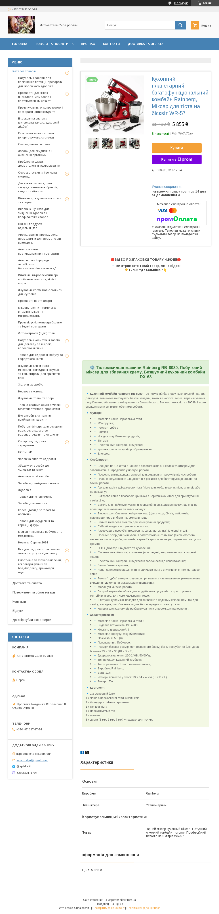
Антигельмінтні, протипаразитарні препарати (38, 251)
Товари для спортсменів (35, 496)
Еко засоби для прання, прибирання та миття (34, 417)
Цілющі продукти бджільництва (30, 226)
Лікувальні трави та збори (36, 398)
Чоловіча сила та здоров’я (37, 459)
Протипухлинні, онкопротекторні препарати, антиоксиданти (40, 109)
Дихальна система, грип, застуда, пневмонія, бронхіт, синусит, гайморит (38, 187)
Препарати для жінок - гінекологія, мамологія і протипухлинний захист (34, 97)
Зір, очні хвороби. (30, 384)
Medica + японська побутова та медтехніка (40, 533)
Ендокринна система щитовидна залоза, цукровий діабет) (38, 122)
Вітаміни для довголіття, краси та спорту (39, 200)
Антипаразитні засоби (33, 476)
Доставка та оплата (145, 44)
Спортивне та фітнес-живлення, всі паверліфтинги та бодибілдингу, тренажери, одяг (40, 566)
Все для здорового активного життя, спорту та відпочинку (39, 551)
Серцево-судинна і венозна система (37, 174)
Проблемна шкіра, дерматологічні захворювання (39, 163)
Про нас (88, 44)
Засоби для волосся (32, 503)
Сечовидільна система (34, 144)
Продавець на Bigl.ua (109, 904)
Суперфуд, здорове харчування (32, 443)
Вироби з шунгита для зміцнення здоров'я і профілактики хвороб (33, 213)
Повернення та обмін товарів (34, 592)
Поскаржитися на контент (108, 908)
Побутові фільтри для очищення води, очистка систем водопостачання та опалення (40, 430)
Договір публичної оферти (116, 55)
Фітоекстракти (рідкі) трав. (36, 333)
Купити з (176, 159)
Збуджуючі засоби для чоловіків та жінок (34, 467)
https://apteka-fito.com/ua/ (33, 753)
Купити (177, 148)
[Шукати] (180, 25)
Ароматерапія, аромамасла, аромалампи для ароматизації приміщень (40, 238)
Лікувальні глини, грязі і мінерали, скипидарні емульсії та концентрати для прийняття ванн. (39, 372)
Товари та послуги (51, 44)
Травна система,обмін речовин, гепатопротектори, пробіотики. (40, 407)
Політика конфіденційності (143, 908)
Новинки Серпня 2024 (33, 542)
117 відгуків (181, 3)
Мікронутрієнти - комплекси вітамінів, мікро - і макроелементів (37, 311)
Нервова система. (30, 391)
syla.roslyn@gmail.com (32, 760)
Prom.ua (130, 899)
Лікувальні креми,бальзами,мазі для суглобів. (40, 292)
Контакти (111, 44)
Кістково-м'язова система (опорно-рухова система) (36, 135)
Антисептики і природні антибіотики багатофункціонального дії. (37, 264)
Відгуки (77, 55)
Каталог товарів (24, 71)
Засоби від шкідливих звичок (38, 483)
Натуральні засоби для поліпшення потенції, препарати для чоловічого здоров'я (40, 82)
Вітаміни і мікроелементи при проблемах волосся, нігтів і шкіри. (38, 279)
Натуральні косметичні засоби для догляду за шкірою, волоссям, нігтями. (39, 344)
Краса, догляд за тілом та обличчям (36, 512)
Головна (19, 44)
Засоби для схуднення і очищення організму (35, 153)
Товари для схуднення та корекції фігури (36, 523)
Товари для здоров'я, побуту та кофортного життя (40, 357)
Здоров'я (24, 490)
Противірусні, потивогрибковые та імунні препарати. (40, 324)
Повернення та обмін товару (37, 55)
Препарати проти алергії (35, 300)
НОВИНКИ (25, 452)
